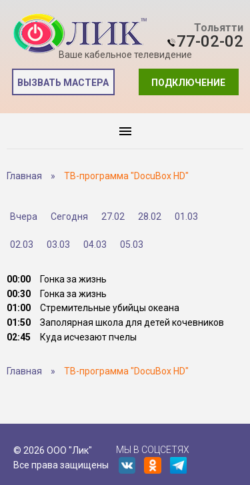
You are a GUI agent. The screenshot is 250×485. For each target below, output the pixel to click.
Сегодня (69, 216)
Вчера (23, 216)
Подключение (188, 82)
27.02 (113, 216)
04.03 (95, 244)
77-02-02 (210, 41)
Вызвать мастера (63, 82)
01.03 (186, 216)
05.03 (131, 244)
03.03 (58, 244)
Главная (24, 176)
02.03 (21, 244)
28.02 (149, 216)
